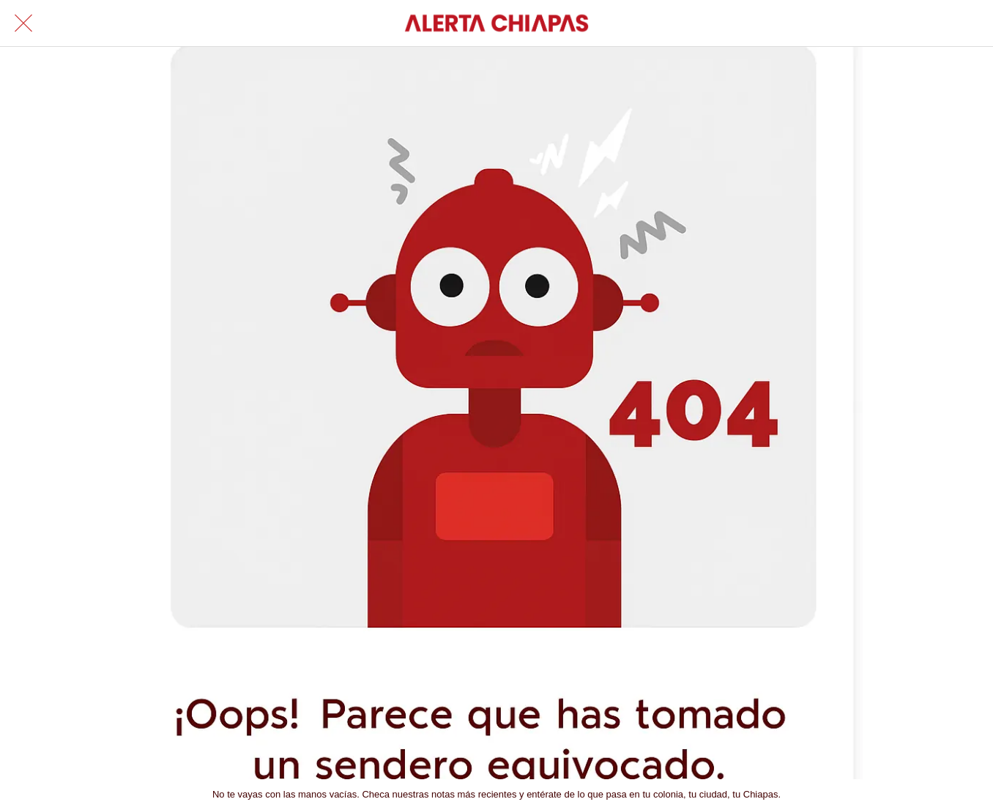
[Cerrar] (23, 23)
